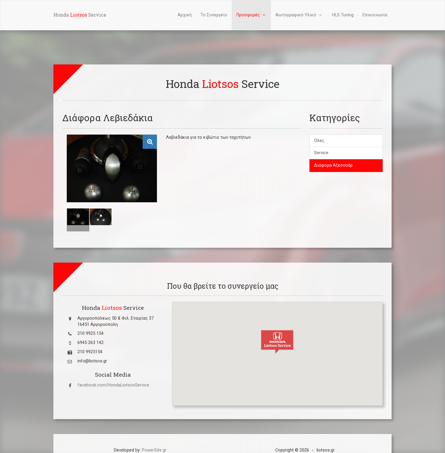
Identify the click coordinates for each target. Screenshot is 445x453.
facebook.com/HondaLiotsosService (113, 385)
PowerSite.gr (154, 450)
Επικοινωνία (375, 15)
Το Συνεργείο (214, 15)
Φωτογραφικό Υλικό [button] (299, 15)
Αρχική (185, 15)
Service (321, 152)
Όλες (319, 140)
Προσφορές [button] (251, 15)
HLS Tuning (343, 15)
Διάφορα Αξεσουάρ (333, 165)
